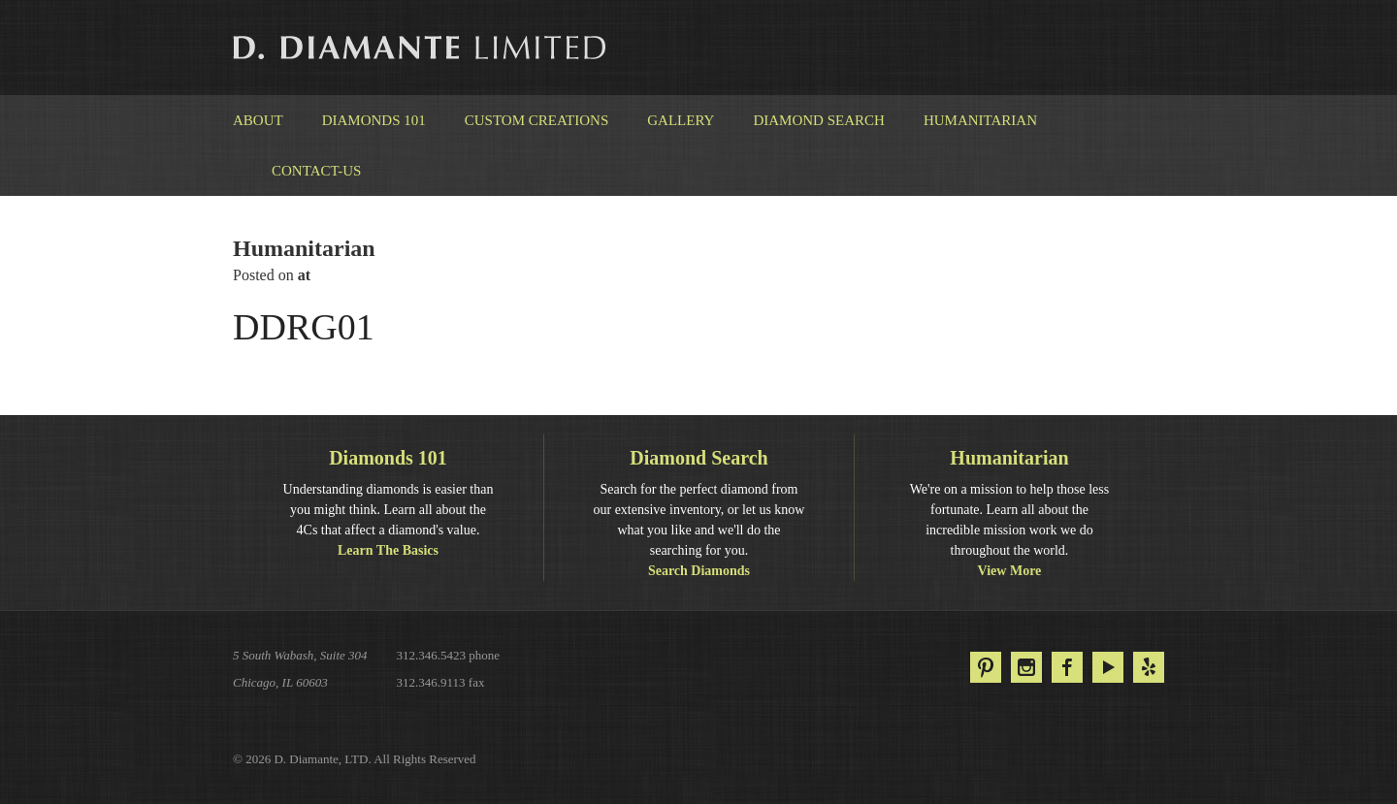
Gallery (680, 120)
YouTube (1107, 667)
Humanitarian (980, 120)
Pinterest (985, 667)
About (258, 120)
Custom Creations (537, 120)
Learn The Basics (388, 550)
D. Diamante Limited (421, 47)
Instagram (1026, 667)
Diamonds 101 (374, 120)
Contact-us (316, 170)
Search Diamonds (699, 570)
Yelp (1148, 667)
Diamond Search (818, 120)
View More (1010, 570)
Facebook (1067, 667)
